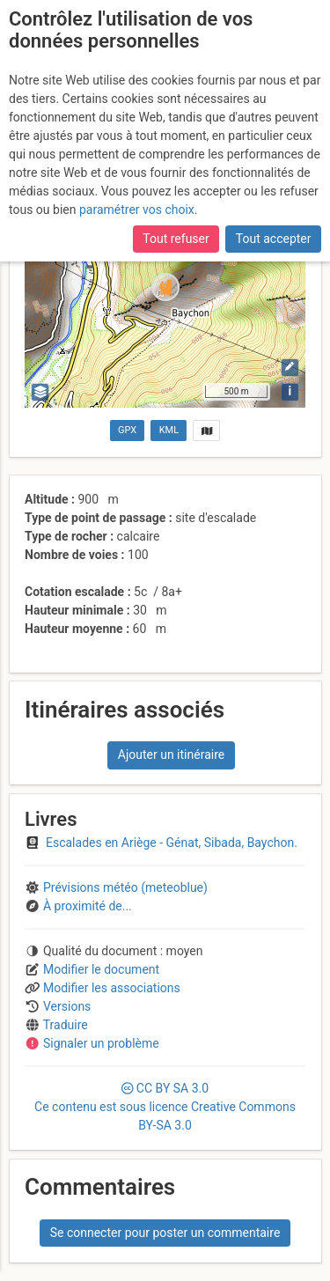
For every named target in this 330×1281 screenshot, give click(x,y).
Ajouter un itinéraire (171, 754)
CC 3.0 (165, 1106)
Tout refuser (176, 239)
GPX (127, 430)
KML (169, 430)
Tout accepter (274, 239)
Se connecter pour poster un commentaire (165, 1233)
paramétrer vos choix (136, 209)
